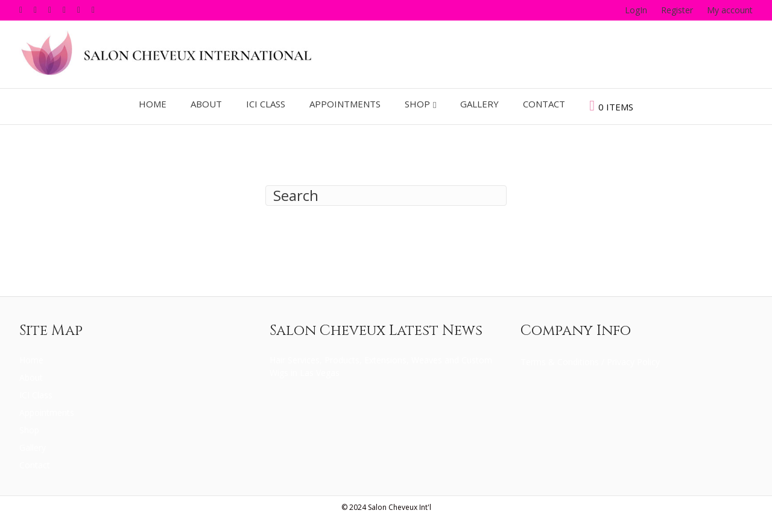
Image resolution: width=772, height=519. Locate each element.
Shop (417, 104)
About (206, 104)
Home (152, 104)
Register (677, 10)
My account (730, 10)
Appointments (345, 104)
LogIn (636, 10)
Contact (544, 104)
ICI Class (265, 104)
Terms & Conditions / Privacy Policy (590, 362)
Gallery (479, 104)
